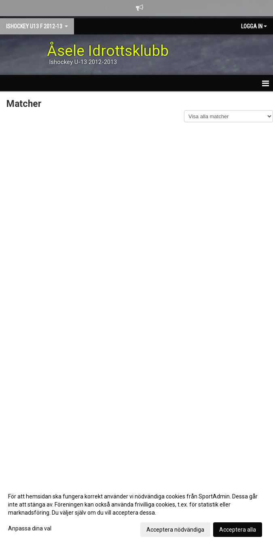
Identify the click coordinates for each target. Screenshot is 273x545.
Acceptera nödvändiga (175, 529)
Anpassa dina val (29, 528)
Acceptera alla (237, 529)
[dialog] (136, 512)
